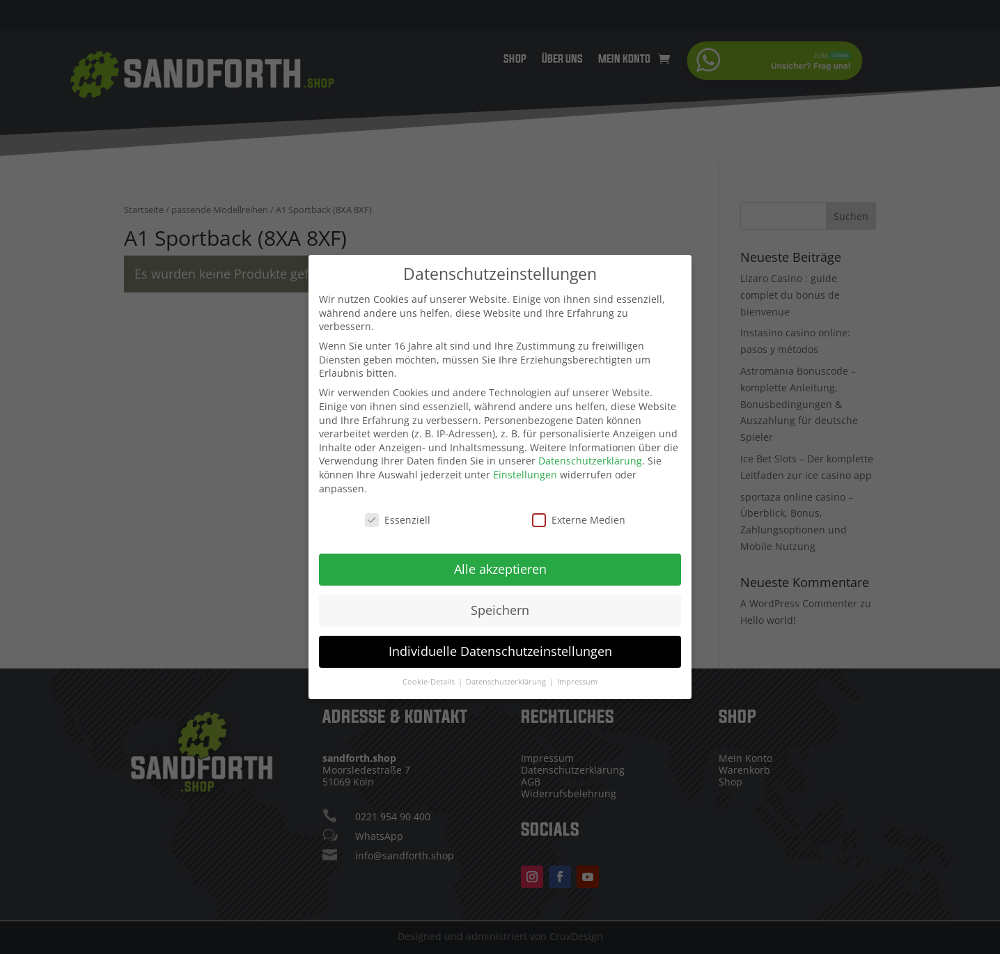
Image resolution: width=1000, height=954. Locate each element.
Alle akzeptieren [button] (500, 560)
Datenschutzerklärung (590, 451)
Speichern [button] (500, 601)
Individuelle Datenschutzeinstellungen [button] (500, 642)
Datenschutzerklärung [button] (507, 673)
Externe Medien (578, 510)
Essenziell (397, 510)
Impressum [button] (577, 673)
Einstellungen (525, 465)
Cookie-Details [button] (430, 673)
